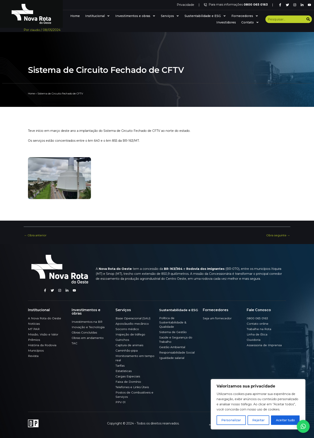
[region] (258, 404)
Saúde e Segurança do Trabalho (176, 339)
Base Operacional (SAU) (133, 318)
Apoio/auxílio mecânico (132, 323)
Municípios (36, 350)
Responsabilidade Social (177, 352)
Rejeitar (258, 420)
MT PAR (34, 329)
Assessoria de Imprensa (264, 345)
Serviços (170, 16)
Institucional (97, 16)
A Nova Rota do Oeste (45, 318)
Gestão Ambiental (172, 347)
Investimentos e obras (135, 16)
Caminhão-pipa (126, 350)
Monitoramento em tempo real (130, 358)
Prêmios (34, 339)
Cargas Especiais (127, 376)
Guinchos (122, 339)
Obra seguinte (277, 235)
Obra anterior (36, 235)
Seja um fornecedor (217, 318)
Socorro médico (127, 329)
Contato (250, 22)
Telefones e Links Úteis (132, 387)
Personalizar (231, 420)
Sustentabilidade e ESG (205, 16)
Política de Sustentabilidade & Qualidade (173, 322)
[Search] (308, 19)
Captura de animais (129, 345)
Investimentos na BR (88, 321)
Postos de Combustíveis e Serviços (135, 394)
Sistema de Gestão (173, 332)
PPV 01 (121, 402)
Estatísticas (123, 371)
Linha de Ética (257, 334)
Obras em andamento (88, 338)
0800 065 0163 (258, 318)
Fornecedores (244, 16)
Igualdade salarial (172, 358)
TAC (75, 343)
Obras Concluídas (84, 332)
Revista (33, 356)
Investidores (226, 22)
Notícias (34, 323)
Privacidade (185, 5)
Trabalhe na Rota (259, 329)
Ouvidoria (254, 339)
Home (75, 16)
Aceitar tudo (285, 420)
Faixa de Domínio (128, 381)
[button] (303, 426)
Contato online (258, 323)
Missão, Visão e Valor (43, 334)
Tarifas (120, 365)
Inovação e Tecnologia (88, 327)
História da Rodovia (42, 345)
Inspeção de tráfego (130, 334)
